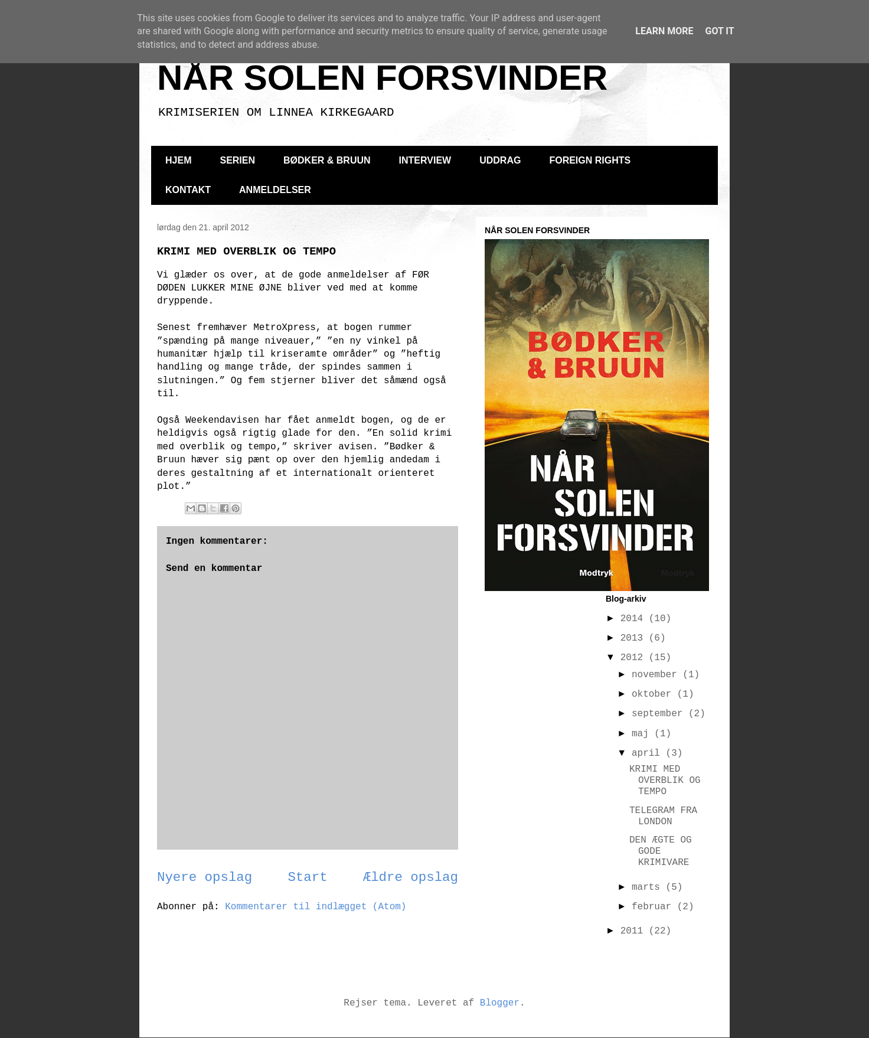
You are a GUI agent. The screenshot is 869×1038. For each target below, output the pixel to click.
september (660, 714)
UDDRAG (500, 160)
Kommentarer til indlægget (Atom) (315, 907)
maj (643, 734)
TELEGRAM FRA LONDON (663, 816)
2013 (634, 638)
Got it (719, 31)
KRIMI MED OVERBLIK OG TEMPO (665, 780)
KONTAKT (188, 190)
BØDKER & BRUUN (327, 160)
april (649, 753)
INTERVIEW (425, 160)
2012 (634, 657)
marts (649, 887)
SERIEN (237, 160)
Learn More (664, 31)
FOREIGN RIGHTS (589, 160)
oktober (654, 694)
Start (307, 877)
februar (654, 907)
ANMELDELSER (275, 190)
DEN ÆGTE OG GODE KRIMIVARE (660, 851)
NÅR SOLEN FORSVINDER (382, 77)
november (657, 675)
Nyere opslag (204, 877)
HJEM (178, 160)
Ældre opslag (410, 877)
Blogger (500, 1003)
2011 (634, 931)
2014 (634, 618)
